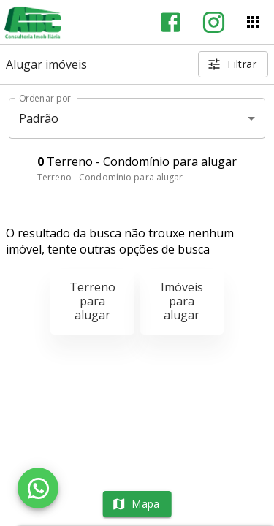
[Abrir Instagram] (214, 22)
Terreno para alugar (92, 301)
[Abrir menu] (252, 21)
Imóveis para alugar (182, 301)
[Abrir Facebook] (170, 22)
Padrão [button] (39, 118)
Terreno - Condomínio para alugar (110, 177)
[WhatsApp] (38, 488)
